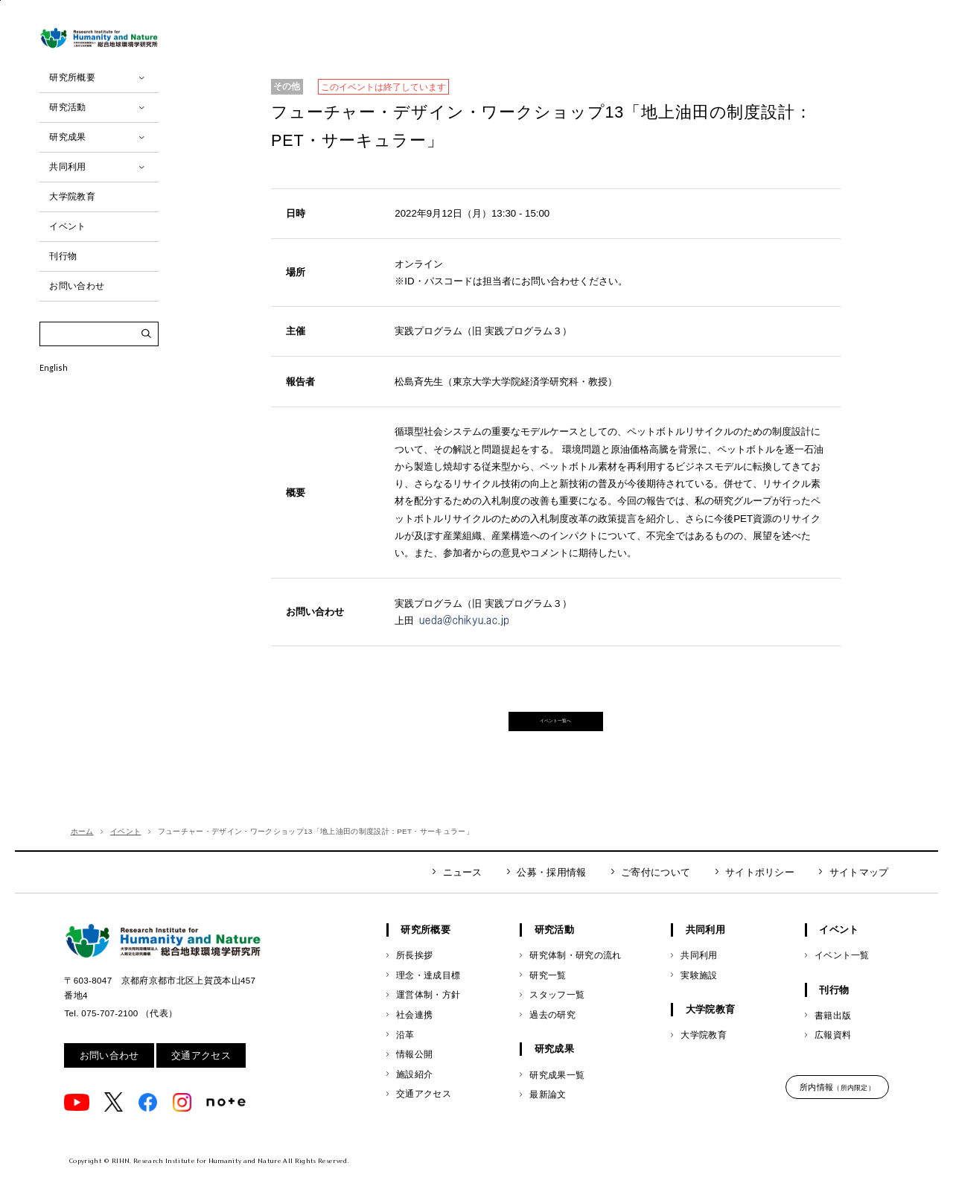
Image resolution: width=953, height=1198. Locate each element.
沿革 (405, 1057)
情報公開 (414, 1077)
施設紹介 (414, 1096)
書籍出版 (833, 1037)
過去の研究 (552, 1037)
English (53, 415)
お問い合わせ (109, 1077)
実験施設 (699, 997)
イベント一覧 (842, 978)
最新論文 (547, 1117)
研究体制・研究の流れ (575, 978)
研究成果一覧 (556, 1097)
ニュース (462, 894)
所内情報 (837, 1110)
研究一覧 (547, 997)
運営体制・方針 (428, 1017)
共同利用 (699, 978)
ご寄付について (655, 894)
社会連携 (414, 1037)
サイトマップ (859, 894)
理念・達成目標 (428, 997)
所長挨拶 (414, 978)
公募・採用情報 (551, 894)
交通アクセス (201, 1077)
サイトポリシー (759, 894)
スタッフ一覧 (556, 1017)
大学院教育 (704, 1057)
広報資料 (833, 1057)
